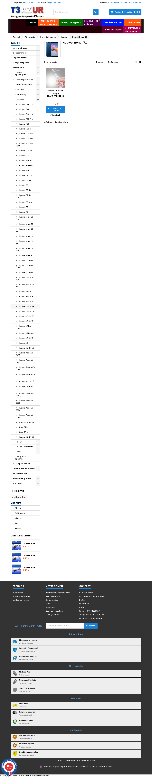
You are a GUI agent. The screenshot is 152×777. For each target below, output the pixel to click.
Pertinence (120, 62)
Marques (17, 483)
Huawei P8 (23, 207)
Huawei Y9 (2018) (26, 316)
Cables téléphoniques (19, 73)
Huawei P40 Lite (26, 114)
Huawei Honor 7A (26, 301)
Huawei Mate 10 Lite (24, 242)
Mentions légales (26, 744)
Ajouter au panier (54, 109)
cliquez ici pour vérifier (102, 766)
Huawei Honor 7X (26, 306)
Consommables (20, 53)
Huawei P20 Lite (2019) (24, 144)
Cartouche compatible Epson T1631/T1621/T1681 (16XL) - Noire (31, 555)
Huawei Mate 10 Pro (24, 249)
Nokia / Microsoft (25, 446)
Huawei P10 (24, 170)
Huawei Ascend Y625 (24, 353)
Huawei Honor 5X (26, 311)
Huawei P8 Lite (25, 190)
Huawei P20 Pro (26, 133)
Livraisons (23, 704)
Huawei (20, 99)
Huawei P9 (23, 185)
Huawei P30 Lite (26, 129)
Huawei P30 (24, 124)
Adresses (50, 607)
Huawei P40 (24, 109)
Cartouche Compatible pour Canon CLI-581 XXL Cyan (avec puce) (31, 567)
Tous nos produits (27, 688)
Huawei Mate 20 (26, 224)
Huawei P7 (23, 212)
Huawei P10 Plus (26, 165)
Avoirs (49, 603)
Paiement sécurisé (27, 712)
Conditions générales (28, 752)
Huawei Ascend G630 (24, 409)
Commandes (52, 600)
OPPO (20, 451)
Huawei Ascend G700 (24, 401)
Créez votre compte (132, 2)
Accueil (15, 43)
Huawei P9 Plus (25, 175)
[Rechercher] (76, 12)
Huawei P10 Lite (25, 160)
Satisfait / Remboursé (28, 648)
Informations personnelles (58, 592)
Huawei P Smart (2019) (24, 266)
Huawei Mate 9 (25, 255)
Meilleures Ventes (21, 535)
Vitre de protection (24, 79)
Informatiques (20, 48)
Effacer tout (18, 497)
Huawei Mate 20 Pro (24, 218)
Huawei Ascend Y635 (24, 361)
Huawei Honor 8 (26, 296)
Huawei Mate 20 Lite (24, 230)
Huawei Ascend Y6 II (25, 375)
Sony (19, 442)
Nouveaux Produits (27, 680)
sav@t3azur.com (54, 2)
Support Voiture (23, 463)
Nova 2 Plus (24, 427)
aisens (18, 518)
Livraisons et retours (28, 640)
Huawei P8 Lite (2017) (24, 196)
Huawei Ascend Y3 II (25, 387)
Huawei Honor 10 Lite (25, 285)
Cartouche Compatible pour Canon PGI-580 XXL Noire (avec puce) (31, 543)
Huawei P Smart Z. (27, 260)
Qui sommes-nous (27, 736)
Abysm (18, 508)
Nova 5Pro (23, 432)
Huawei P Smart (26, 272)
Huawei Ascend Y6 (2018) (25, 368)
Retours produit (53, 596)
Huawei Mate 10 (26, 236)
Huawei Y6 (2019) (26, 338)
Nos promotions (20, 473)
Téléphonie (18, 67)
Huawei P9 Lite (25, 180)
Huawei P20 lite (25, 150)
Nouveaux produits (21, 596)
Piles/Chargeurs (21, 62)
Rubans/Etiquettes (22, 478)
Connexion (114, 2)
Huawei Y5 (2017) (26, 381)
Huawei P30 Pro (26, 119)
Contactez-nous (26, 720)
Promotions (18, 592)
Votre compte (54, 586)
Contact (85, 586)
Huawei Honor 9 (26, 291)
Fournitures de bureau (24, 468)
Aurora (18, 528)
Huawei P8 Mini (25, 202)
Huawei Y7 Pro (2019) (23, 327)
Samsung (21, 94)
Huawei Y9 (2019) (26, 321)
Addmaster (20, 513)
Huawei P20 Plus (26, 138)
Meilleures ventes (21, 600)
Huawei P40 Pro (26, 104)
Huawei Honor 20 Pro (25, 278)
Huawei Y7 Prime (26, 333)
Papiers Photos (20, 57)
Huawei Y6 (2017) (26, 348)
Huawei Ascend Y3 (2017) (25, 394)
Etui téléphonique (24, 84)
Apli (16, 523)
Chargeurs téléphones (19, 457)
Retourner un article (28, 656)
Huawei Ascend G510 (24, 416)
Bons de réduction (54, 611)
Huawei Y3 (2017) (26, 437)
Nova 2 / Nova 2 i (26, 422)
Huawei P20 (24, 155)
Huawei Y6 (23, 343)
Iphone (20, 89)
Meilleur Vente (25, 672)
